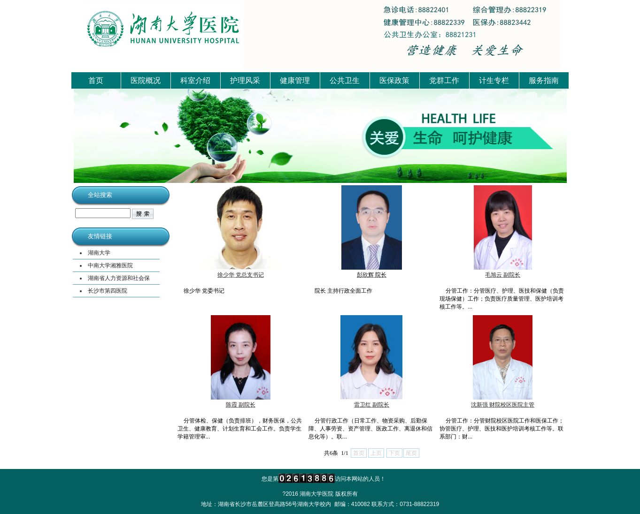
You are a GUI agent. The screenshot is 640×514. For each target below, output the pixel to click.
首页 (95, 80)
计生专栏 (494, 80)
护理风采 (245, 80)
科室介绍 (195, 80)
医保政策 (394, 80)
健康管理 (295, 80)
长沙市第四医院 (107, 290)
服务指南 (544, 80)
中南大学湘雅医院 (110, 265)
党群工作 (444, 80)
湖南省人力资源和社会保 (119, 278)
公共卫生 (345, 80)
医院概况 (146, 80)
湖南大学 (99, 252)
